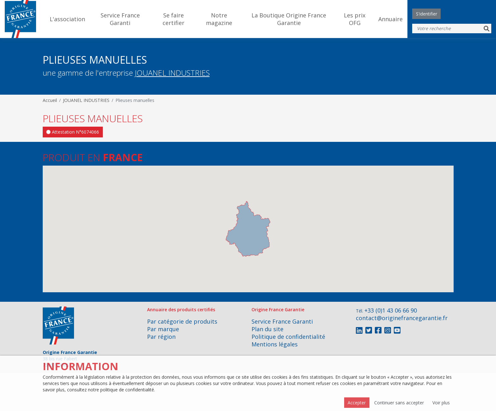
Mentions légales (274, 344)
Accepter (357, 403)
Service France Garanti (120, 19)
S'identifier (426, 14)
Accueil (50, 100)
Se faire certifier (173, 19)
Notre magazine (219, 19)
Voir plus (441, 403)
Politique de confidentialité (288, 336)
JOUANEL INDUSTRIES (172, 72)
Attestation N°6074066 (72, 132)
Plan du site (267, 329)
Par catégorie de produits (182, 321)
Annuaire (390, 19)
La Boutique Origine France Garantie (288, 19)
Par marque (163, 329)
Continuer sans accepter (399, 403)
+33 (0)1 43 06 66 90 (390, 310)
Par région (161, 336)
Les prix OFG (354, 19)
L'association (67, 19)
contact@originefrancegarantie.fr (402, 318)
